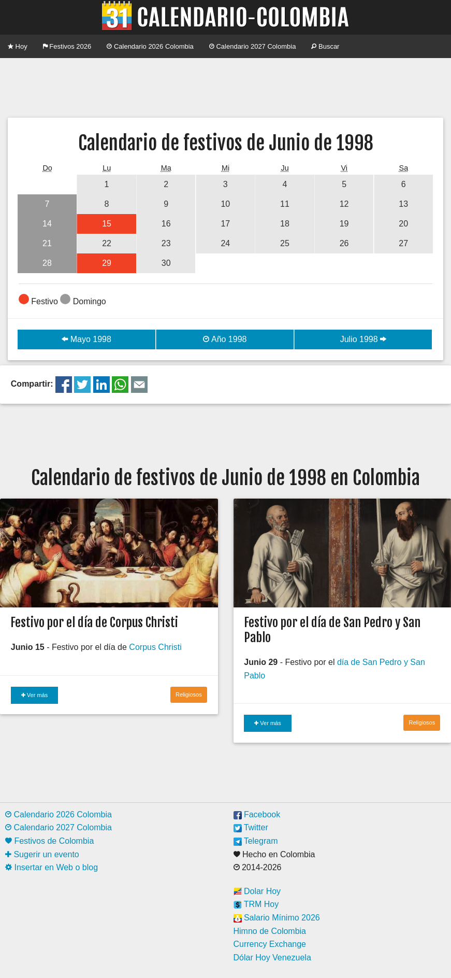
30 (166, 263)
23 (166, 243)
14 (47, 223)
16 (166, 223)
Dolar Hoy (257, 891)
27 (403, 243)
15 (106, 223)
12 (344, 204)
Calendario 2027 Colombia (252, 46)
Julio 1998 (363, 339)
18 (284, 223)
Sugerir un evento (42, 854)
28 (47, 263)
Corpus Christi (155, 647)
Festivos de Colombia (49, 841)
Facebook (257, 814)
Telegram (256, 841)
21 (47, 243)
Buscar (325, 46)
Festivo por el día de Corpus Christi (94, 622)
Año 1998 (224, 339)
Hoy (17, 46)
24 (225, 243)
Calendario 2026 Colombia (150, 46)
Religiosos (189, 694)
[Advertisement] (226, 86)
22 (106, 243)
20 (403, 223)
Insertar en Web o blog (51, 867)
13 (403, 204)
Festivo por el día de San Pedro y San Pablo (332, 630)
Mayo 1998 (86, 339)
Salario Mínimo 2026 (277, 917)
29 (106, 263)
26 (344, 243)
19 (344, 223)
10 (225, 204)
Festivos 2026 (67, 46)
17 (225, 223)
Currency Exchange (270, 944)
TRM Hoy (256, 904)
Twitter (251, 827)
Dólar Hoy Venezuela (272, 957)
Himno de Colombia (270, 931)
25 (284, 243)
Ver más (34, 695)
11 (284, 204)
